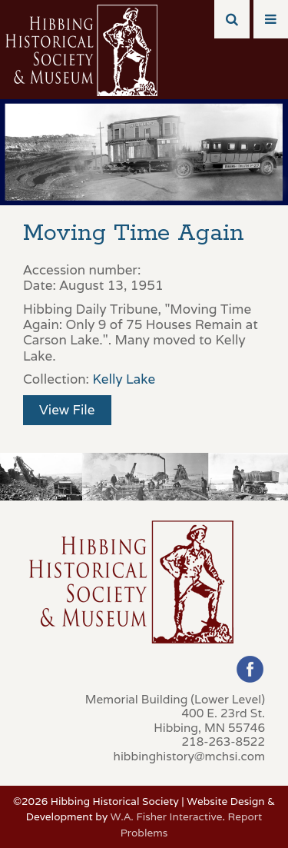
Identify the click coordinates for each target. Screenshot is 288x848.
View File (67, 409)
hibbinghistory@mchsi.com (189, 755)
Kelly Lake (123, 379)
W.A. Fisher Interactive (167, 816)
